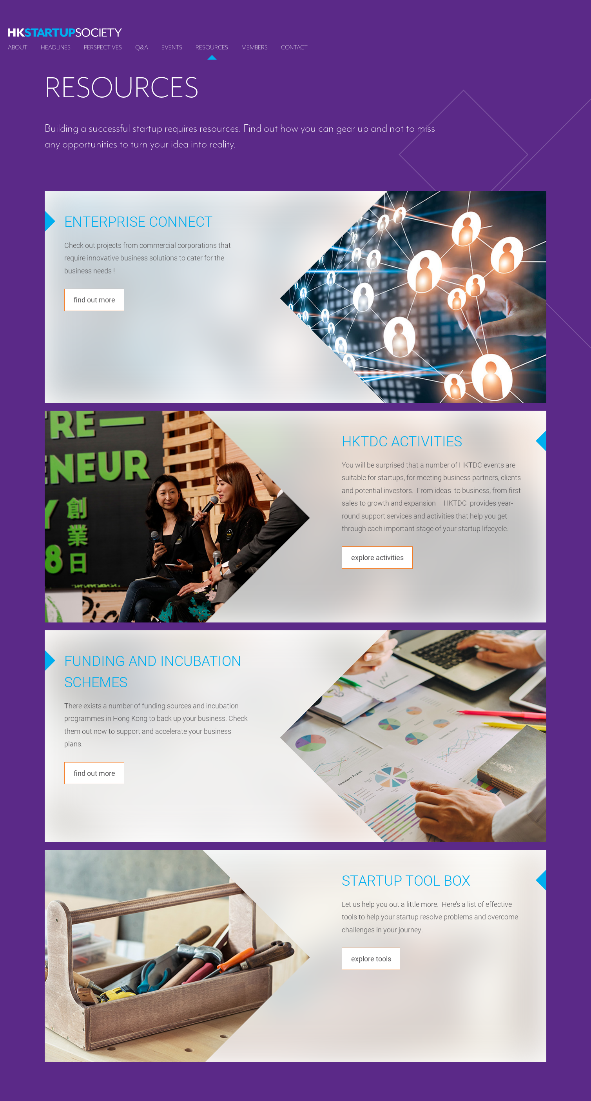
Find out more (96, 300)
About (17, 47)
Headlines (56, 47)
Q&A (141, 47)
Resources (212, 47)
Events (171, 47)
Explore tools (373, 959)
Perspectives (103, 47)
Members (254, 47)
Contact (294, 47)
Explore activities (380, 558)
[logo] (65, 32)
